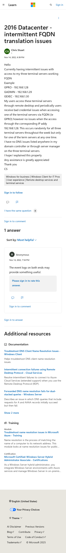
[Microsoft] (33, 4)
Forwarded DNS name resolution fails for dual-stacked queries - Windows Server (30, 393)
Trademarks (13, 542)
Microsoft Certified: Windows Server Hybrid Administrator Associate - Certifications (28, 458)
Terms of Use (14, 537)
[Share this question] (59, 18)
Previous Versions (34, 526)
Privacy (38, 532)
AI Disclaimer (14, 526)
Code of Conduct (34, 537)
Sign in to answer (13, 319)
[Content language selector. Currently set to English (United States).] (23, 501)
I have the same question (17, 210)
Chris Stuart (17, 50)
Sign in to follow (13, 192)
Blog (9, 532)
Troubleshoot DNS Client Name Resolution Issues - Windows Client (32, 352)
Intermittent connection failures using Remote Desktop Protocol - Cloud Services (29, 371)
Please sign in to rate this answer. (26, 283)
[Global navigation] (3, 5)
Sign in (59, 4)
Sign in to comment (15, 221)
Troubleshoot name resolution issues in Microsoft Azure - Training (31, 434)
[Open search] (50, 5)
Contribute (24, 532)
